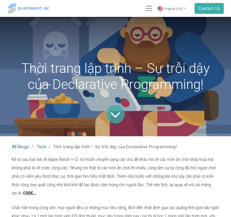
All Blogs (20, 146)
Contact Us (209, 8)
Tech (41, 146)
